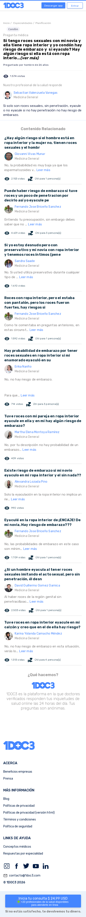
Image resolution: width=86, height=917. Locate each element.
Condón (13, 29)
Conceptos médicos (17, 846)
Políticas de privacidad (19, 806)
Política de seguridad (17, 826)
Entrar (75, 5)
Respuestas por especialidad (23, 853)
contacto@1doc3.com (21, 875)
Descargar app (53, 5)
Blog (6, 799)
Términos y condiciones (19, 819)
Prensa (8, 778)
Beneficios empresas (17, 772)
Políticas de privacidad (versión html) (29, 812)
